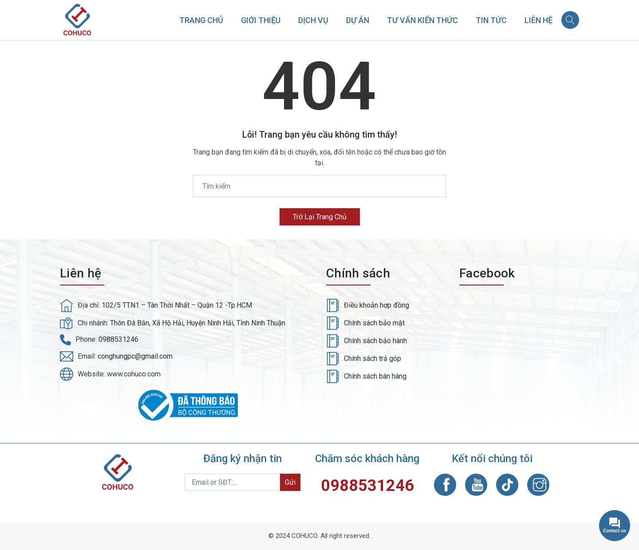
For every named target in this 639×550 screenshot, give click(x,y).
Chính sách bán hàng (375, 376)
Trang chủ (201, 20)
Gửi (290, 482)
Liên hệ (538, 20)
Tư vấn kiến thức (422, 20)
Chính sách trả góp (372, 358)
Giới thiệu (260, 20)
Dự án (357, 20)
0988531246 (118, 339)
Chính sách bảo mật (374, 323)
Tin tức (491, 20)
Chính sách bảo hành (375, 340)
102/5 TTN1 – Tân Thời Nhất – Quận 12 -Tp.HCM (177, 305)
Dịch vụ (313, 20)
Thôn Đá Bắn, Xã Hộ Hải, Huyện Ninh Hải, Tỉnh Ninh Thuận (197, 323)
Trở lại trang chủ (320, 217)
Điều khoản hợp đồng (376, 305)
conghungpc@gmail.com (135, 356)
